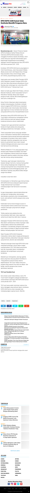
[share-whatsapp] (20, 306)
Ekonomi (3, 461)
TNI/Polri (3, 475)
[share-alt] (3, 306)
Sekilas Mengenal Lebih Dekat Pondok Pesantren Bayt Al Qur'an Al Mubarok (11, 444)
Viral (16, 475)
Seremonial (18, 473)
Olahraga (3, 467)
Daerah (4, 7)
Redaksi (24, 488)
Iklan (13, 488)
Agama (24, 7)
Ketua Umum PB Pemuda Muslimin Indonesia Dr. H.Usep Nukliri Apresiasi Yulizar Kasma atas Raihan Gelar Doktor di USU (11, 437)
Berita (3, 18)
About (5, 488)
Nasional (17, 465)
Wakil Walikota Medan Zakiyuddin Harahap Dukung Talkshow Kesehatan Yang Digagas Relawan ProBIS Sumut (11, 429)
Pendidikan (18, 469)
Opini (16, 467)
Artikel (17, 459)
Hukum (15, 7)
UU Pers (20, 488)
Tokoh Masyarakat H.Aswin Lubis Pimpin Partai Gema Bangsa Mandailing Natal (11, 409)
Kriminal (20, 7)
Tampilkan (26, 344)
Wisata (2, 477)
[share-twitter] (15, 306)
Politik (17, 471)
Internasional (5, 463)
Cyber (16, 488)
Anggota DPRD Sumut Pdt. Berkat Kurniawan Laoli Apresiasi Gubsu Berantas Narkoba (10, 419)
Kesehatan (18, 463)
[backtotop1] (28, 491)
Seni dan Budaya (5, 473)
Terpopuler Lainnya (15, 450)
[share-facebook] (9, 306)
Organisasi (10, 7)
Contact (9, 488)
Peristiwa (3, 471)
